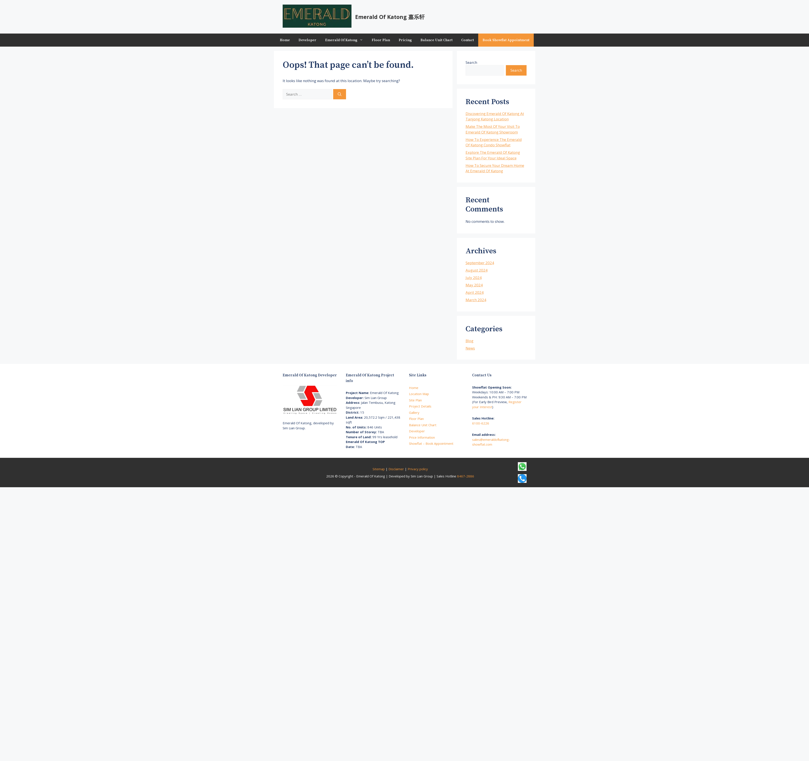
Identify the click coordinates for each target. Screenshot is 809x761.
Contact (467, 40)
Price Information (422, 437)
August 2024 (477, 270)
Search (471, 62)
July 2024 (474, 277)
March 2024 (476, 299)
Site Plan (415, 400)
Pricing (405, 40)
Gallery (414, 412)
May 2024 (474, 284)
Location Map (419, 394)
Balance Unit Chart (437, 40)
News (470, 348)
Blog (469, 340)
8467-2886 (465, 476)
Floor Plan (381, 40)
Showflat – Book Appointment (431, 443)
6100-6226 (480, 423)
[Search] (339, 94)
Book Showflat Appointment (506, 40)
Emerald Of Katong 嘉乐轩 (390, 16)
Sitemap (379, 469)
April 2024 (475, 292)
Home (285, 40)
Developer (307, 40)
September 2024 (480, 262)
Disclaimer (396, 469)
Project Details (420, 406)
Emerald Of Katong (346, 40)
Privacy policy (418, 469)
